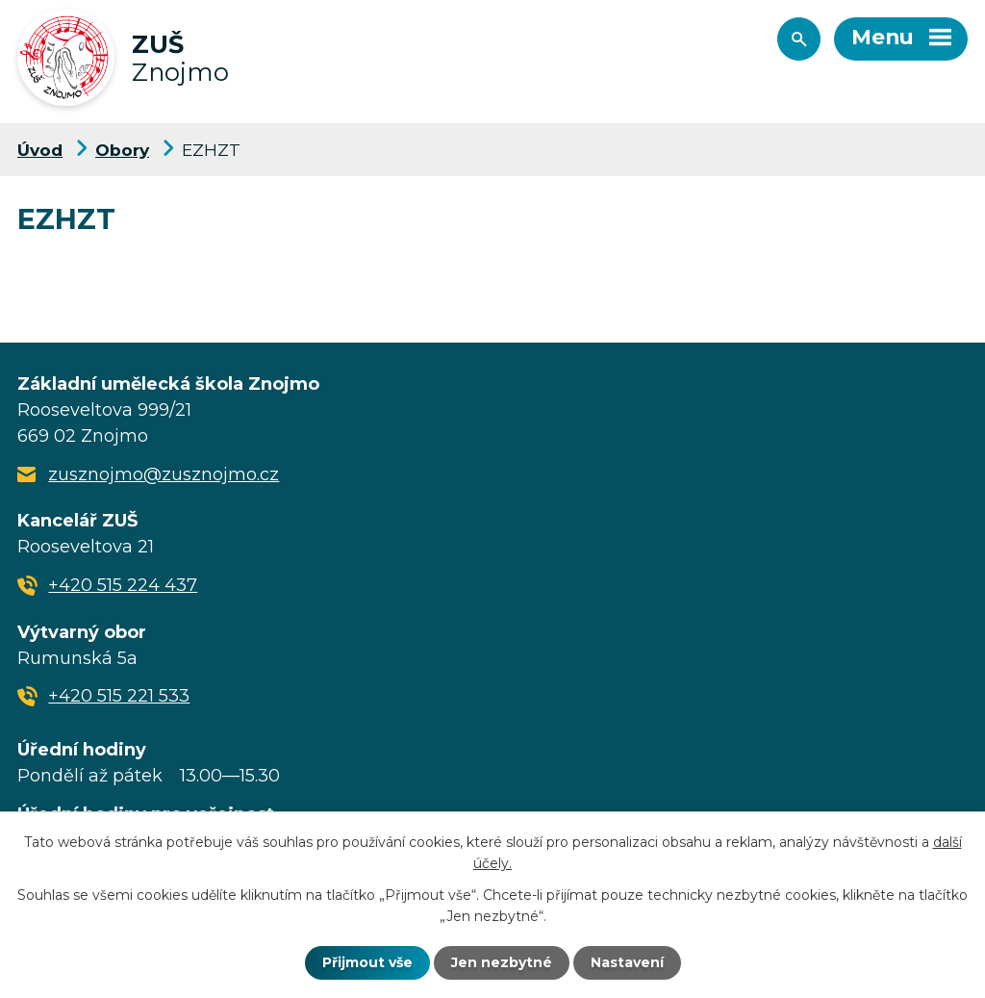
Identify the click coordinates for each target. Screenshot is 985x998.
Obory (122, 150)
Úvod (40, 150)
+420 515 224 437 (122, 585)
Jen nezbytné (501, 962)
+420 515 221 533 (118, 695)
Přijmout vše (367, 962)
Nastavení (627, 962)
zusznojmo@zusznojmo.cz (163, 474)
